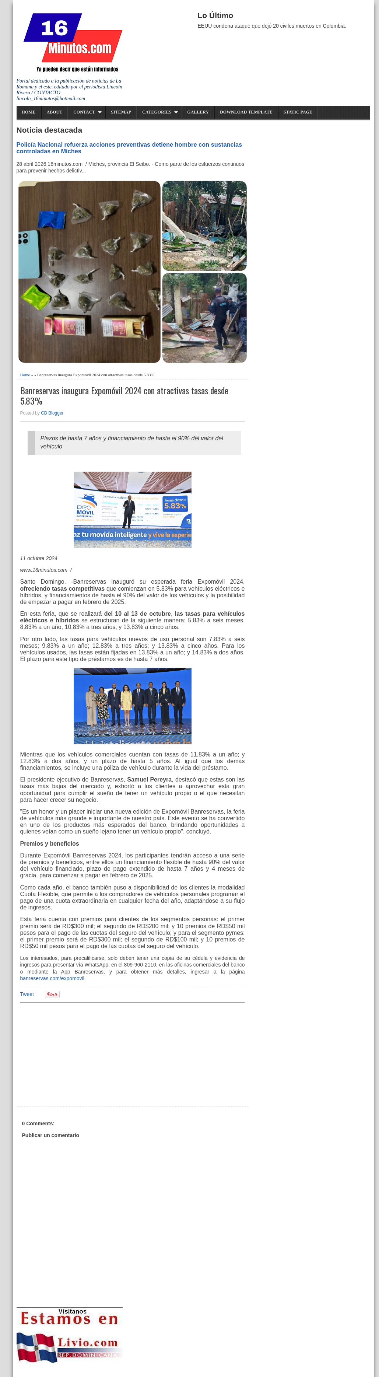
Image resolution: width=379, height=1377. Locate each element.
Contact (84, 112)
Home (29, 112)
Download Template (246, 112)
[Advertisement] (77, 1053)
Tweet (27, 994)
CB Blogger (52, 413)
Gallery (198, 112)
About (55, 112)
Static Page (298, 112)
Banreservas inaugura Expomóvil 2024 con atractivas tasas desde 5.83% (124, 395)
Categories (156, 112)
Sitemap (121, 112)
